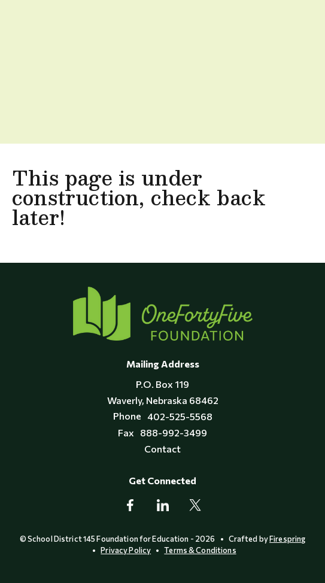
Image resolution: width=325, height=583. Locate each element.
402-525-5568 (179, 416)
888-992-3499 (173, 432)
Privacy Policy (126, 550)
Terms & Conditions (200, 550)
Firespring (287, 538)
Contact (162, 448)
